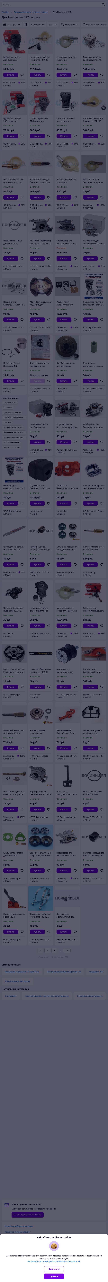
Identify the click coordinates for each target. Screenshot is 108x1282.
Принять (54, 1276)
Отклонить (54, 1269)
